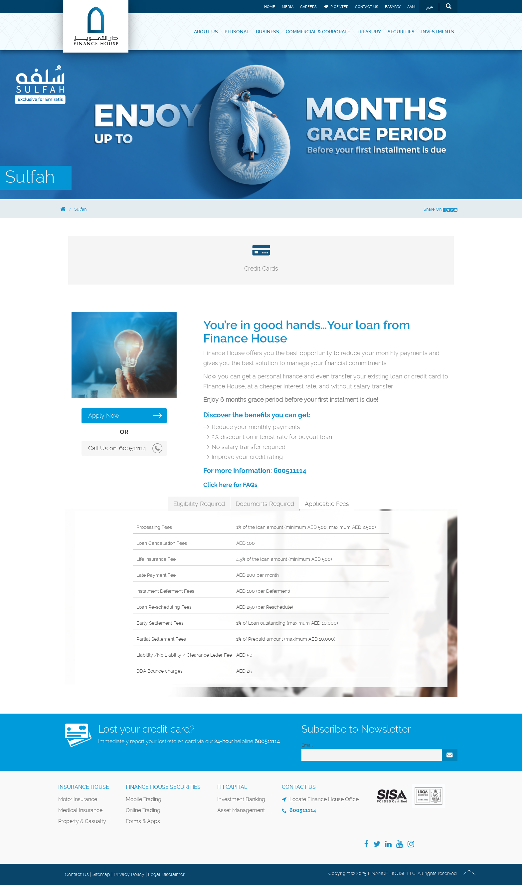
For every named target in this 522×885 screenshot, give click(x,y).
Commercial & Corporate (318, 31)
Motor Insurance (77, 799)
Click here (217, 484)
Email (306, 745)
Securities (401, 31)
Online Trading (143, 810)
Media (287, 7)
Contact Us (366, 7)
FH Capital (232, 787)
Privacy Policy (129, 874)
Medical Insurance (80, 810)
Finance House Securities (163, 787)
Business (267, 31)
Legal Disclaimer (166, 874)
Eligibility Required (199, 503)
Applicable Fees (327, 503)
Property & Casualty (82, 821)
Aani (411, 7)
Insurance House (83, 787)
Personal (237, 31)
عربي (429, 7)
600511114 (132, 448)
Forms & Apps (143, 821)
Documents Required (265, 503)
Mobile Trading (143, 799)
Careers (308, 7)
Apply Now (103, 415)
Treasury (369, 31)
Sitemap (101, 874)
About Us (206, 31)
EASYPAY (393, 7)
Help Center (335, 7)
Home (269, 7)
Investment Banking (241, 799)
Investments (437, 31)
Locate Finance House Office (324, 799)
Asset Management (241, 810)
